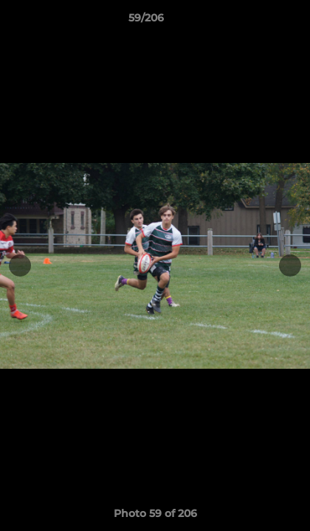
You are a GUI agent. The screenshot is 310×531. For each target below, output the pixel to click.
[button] (257, 21)
